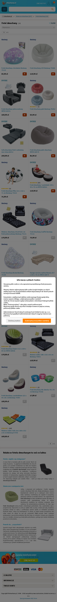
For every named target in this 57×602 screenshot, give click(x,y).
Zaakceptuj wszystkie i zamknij (37, 321)
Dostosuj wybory (14, 321)
